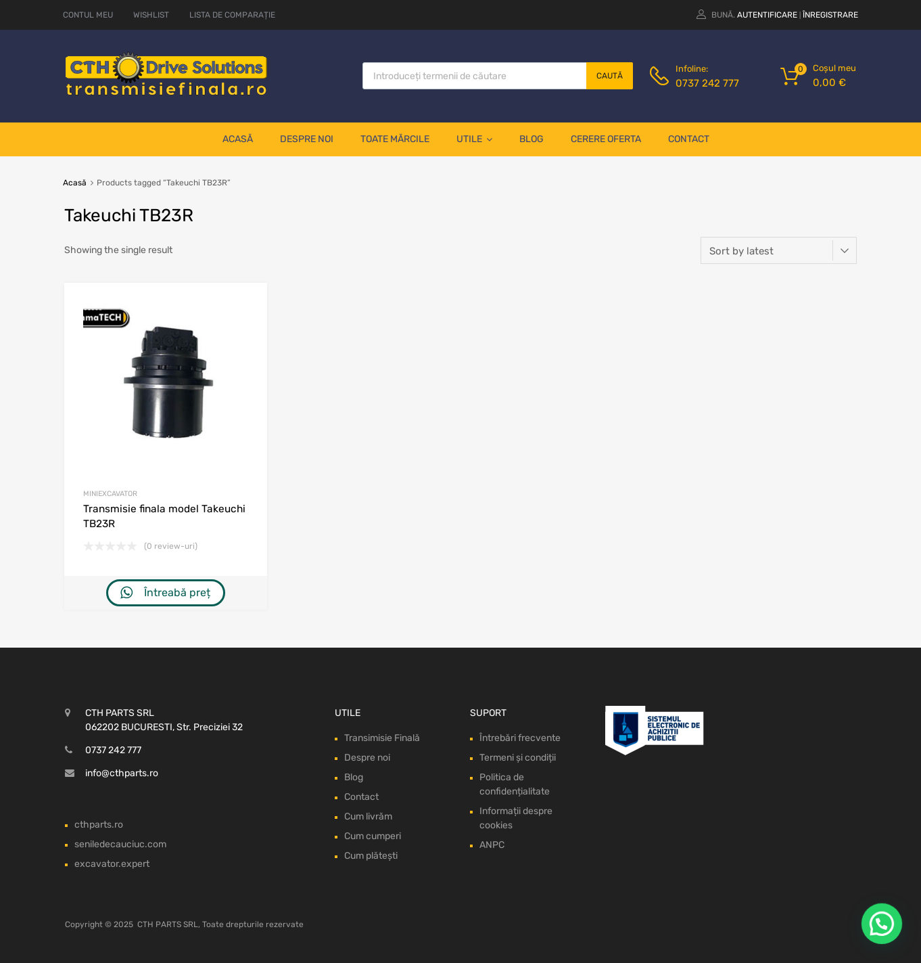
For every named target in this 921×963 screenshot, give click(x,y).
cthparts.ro (98, 824)
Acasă (237, 139)
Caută (609, 76)
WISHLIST (151, 15)
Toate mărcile (394, 139)
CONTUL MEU (88, 15)
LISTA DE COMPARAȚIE (232, 15)
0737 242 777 (707, 83)
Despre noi (306, 139)
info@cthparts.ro (121, 773)
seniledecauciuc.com (120, 844)
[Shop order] (779, 250)
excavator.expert (111, 864)
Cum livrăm (368, 816)
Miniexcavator (110, 493)
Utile (474, 139)
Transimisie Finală (382, 738)
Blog (531, 139)
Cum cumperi (372, 836)
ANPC (491, 845)
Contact (688, 139)
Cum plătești (371, 855)
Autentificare (767, 15)
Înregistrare (830, 15)
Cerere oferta (606, 139)
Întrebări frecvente (520, 738)
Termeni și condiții (517, 757)
